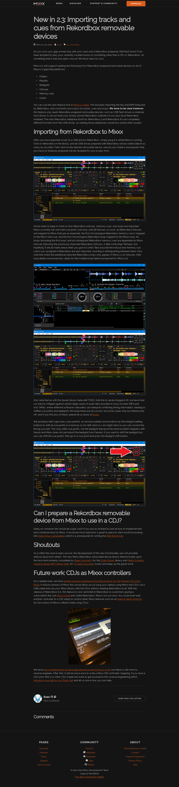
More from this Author (129, 699)
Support (44, 760)
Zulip (96, 414)
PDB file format (115, 536)
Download (136, 4)
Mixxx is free (63, 595)
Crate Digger (108, 560)
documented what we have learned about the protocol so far (77, 669)
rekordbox (75, 45)
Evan (59, 45)
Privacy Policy (135, 760)
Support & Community (103, 3)
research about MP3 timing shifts (52, 564)
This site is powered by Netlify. (89, 777)
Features (44, 752)
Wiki (135, 764)
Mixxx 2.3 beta (81, 105)
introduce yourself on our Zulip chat (53, 680)
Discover (75, 3)
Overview (43, 748)
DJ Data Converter (84, 564)
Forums (89, 748)
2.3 (68, 45)
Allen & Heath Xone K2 (129, 599)
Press (43, 756)
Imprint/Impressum (135, 756)
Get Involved (44, 764)
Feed (142, 748)
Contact (135, 752)
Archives (135, 748)
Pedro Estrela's (136, 560)
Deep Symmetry (83, 560)
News (59, 3)
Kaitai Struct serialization (51, 536)
